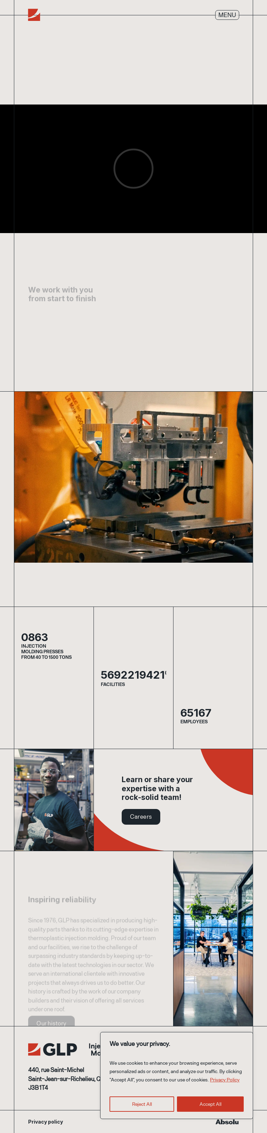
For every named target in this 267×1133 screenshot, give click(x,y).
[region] (176, 1075)
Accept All (210, 1104)
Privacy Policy (225, 1079)
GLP (79, 1050)
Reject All (142, 1104)
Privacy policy (45, 1122)
